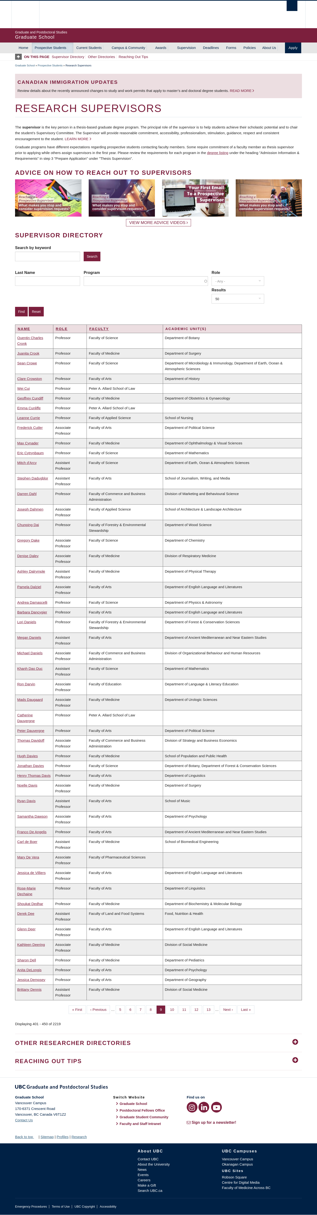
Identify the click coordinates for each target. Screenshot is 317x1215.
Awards (160, 48)
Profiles (63, 1137)
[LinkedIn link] (203, 1107)
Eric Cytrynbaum (30, 453)
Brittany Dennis (29, 989)
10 (174, 1009)
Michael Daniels (30, 653)
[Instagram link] (192, 1107)
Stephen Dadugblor (32, 478)
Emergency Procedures (31, 1206)
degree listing (217, 153)
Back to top (26, 1137)
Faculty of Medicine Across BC (246, 1188)
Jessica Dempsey (31, 980)
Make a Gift (147, 1185)
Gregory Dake (28, 540)
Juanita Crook (28, 353)
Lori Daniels (26, 622)
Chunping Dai (28, 525)
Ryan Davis (26, 801)
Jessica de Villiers (31, 873)
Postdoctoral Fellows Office (142, 1110)
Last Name (25, 272)
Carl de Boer (27, 842)
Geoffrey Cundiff (30, 398)
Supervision (186, 48)
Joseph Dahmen (30, 509)
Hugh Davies (27, 756)
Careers (144, 1180)
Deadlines (211, 48)
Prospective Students (50, 48)
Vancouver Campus (237, 1159)
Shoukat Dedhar (30, 904)
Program (92, 272)
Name (24, 329)
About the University (154, 1164)
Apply (293, 48)
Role (216, 272)
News (142, 1169)
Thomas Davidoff (30, 740)
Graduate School (25, 65)
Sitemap (47, 1137)
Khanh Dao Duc (30, 668)
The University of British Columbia (25, 14)
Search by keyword (33, 247)
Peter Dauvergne (30, 731)
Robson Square (234, 1177)
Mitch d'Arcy (27, 463)
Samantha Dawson (32, 816)
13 (210, 1009)
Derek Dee (25, 913)
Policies (249, 48)
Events (143, 1175)
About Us (269, 48)
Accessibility (108, 1206)
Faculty (99, 329)
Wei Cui (23, 388)
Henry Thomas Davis (34, 775)
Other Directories (101, 57)
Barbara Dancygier (32, 612)
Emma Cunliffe (29, 408)
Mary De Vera (28, 857)
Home (23, 48)
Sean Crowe (27, 363)
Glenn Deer (26, 929)
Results (219, 290)
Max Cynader (27, 443)
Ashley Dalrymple (31, 571)
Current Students (89, 48)
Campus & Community (128, 48)
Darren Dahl (27, 494)
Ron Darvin (26, 684)
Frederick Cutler (30, 428)
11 (186, 1009)
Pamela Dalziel (29, 587)
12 (198, 1009)
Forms (231, 48)
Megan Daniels (29, 637)
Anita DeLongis (29, 970)
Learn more (76, 139)
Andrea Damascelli (32, 602)
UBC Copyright (85, 1206)
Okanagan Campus (237, 1164)
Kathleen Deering (31, 945)
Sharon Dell (26, 960)
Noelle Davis (27, 785)
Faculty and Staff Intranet (140, 1124)
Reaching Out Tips (133, 57)
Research (79, 1137)
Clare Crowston (29, 379)
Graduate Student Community (144, 1117)
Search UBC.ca (150, 1190)
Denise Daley (27, 556)
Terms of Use (61, 1206)
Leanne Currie (28, 418)
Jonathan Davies (30, 766)
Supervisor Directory (68, 57)
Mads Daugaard (30, 700)
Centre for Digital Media (241, 1182)
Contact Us (24, 1120)
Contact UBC (148, 1159)
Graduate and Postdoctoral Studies (158, 1088)
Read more (241, 91)
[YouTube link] (216, 1107)
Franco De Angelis (32, 832)
